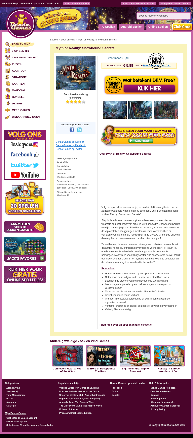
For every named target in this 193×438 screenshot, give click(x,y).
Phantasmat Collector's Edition (75, 413)
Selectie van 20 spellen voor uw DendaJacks (29, 425)
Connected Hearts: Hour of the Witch (68, 370)
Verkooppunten (158, 398)
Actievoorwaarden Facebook (165, 406)
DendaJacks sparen (16, 421)
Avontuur (19, 70)
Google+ (116, 395)
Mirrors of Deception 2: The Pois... (101, 370)
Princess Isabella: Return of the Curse (79, 391)
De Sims (17, 103)
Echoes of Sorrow (68, 409)
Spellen (54, 39)
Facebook (117, 388)
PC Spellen (107, 26)
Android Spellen (131, 26)
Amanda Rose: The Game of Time (76, 402)
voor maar (118, 58)
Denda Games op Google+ (70, 141)
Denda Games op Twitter (69, 149)
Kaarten (18, 83)
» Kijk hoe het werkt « (76, 3)
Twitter (115, 391)
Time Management (25, 57)
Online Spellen (158, 26)
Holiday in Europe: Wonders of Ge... (169, 370)
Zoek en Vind (21, 44)
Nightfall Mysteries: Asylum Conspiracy (79, 398)
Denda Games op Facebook (71, 145)
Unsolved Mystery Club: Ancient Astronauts (82, 395)
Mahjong (18, 90)
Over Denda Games (160, 391)
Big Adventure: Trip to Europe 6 (135, 370)
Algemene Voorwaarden (162, 402)
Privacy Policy (157, 409)
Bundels (18, 96)
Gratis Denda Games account (138, 3)
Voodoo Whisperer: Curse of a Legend (79, 388)
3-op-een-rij (20, 50)
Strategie (19, 77)
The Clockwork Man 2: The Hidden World (80, 406)
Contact (154, 395)
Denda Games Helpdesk (162, 388)
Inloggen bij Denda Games (175, 3)
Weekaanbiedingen (26, 116)
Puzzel (17, 64)
